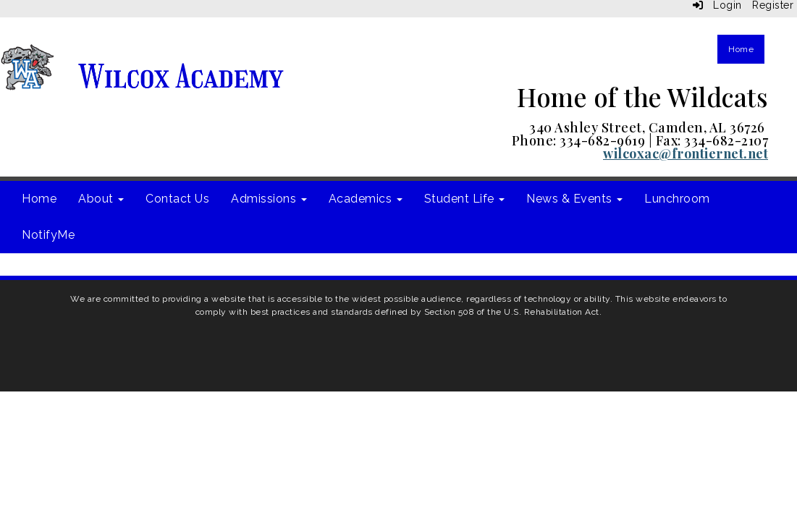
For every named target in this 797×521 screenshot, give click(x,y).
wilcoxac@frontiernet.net (685, 153)
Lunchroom (677, 199)
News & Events (574, 199)
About (101, 199)
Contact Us (177, 199)
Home (741, 49)
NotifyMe (48, 235)
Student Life (464, 199)
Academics (365, 199)
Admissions (269, 199)
